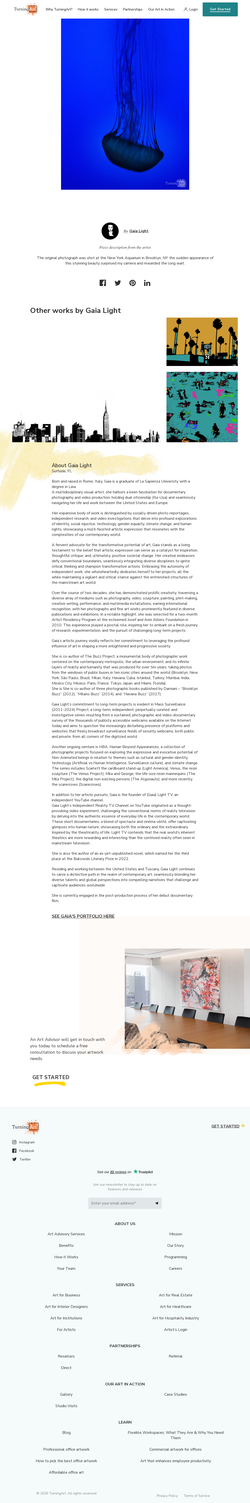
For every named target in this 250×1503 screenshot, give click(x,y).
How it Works (66, 1257)
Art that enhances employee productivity (175, 1461)
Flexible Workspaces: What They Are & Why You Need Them (176, 1435)
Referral (176, 1356)
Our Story (175, 1245)
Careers (175, 1268)
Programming (175, 1257)
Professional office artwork (66, 1449)
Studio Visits (66, 1406)
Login (193, 9)
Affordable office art (66, 1472)
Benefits (66, 1245)
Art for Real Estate (175, 1295)
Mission (175, 1234)
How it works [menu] (88, 9)
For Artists (66, 1329)
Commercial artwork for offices (175, 1449)
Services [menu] (110, 9)
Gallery (66, 1394)
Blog (66, 1432)
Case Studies (175, 1394)
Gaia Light (138, 231)
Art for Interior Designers (66, 1306)
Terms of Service (197, 1495)
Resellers (66, 1356)
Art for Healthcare (175, 1306)
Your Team (66, 1268)
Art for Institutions (66, 1318)
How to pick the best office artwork (66, 1461)
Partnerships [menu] (133, 9)
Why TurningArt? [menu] (59, 9)
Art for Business (66, 1295)
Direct (66, 1367)
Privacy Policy (167, 1495)
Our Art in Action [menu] (161, 9)
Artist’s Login (175, 1329)
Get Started (220, 9)
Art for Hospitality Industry (175, 1318)
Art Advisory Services (66, 1234)
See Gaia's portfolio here (83, 916)
